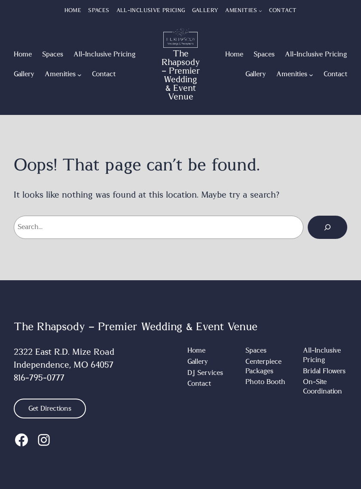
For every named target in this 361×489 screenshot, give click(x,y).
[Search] (327, 227)
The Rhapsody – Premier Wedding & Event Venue (181, 75)
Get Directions (49, 408)
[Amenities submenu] (260, 10)
